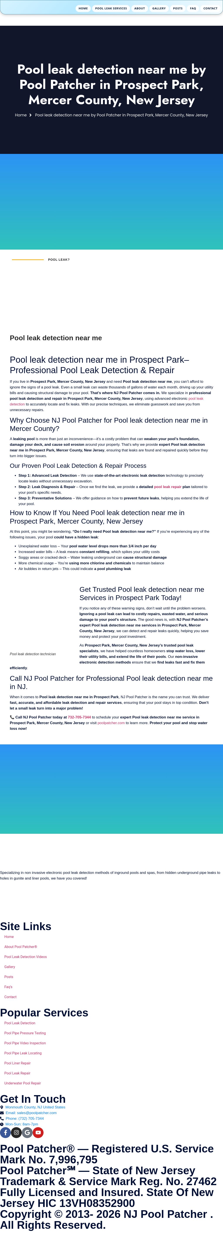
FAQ (193, 8)
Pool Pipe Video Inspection (25, 1043)
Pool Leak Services (111, 8)
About (139, 8)
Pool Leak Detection (19, 1023)
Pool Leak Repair (17, 1073)
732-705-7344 (79, 717)
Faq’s (8, 987)
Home (83, 8)
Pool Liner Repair (17, 1063)
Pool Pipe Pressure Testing (25, 1033)
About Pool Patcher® (20, 947)
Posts (177, 8)
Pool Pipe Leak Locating (23, 1053)
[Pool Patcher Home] (22, 8)
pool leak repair (168, 487)
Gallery (159, 8)
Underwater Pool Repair (22, 1083)
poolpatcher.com (111, 723)
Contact (210, 8)
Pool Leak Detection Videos (25, 957)
